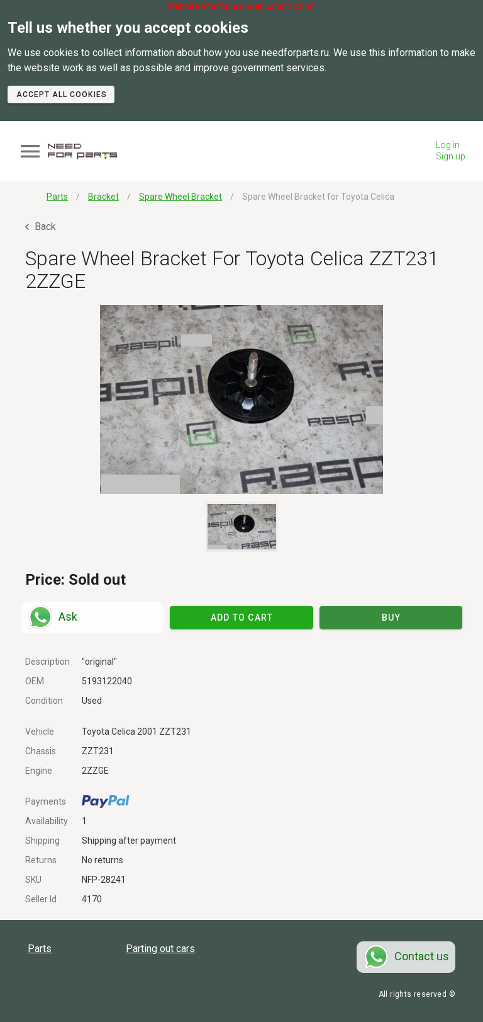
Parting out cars (160, 949)
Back (40, 227)
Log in (448, 145)
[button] (241, 399)
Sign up (450, 156)
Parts (40, 949)
